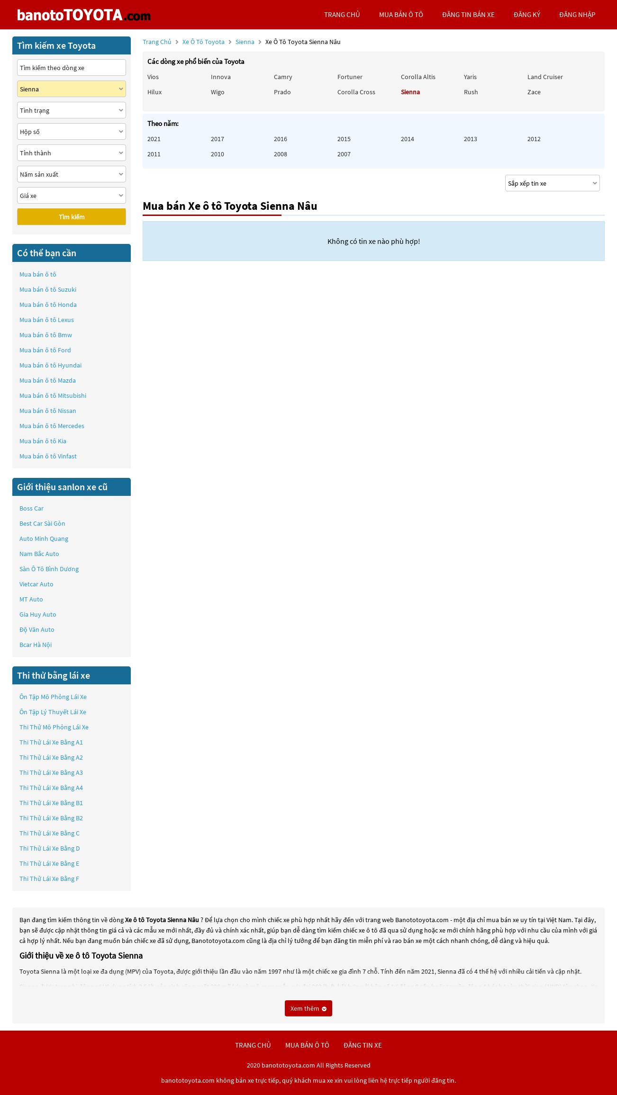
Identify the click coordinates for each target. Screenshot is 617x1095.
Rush (471, 92)
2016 (280, 139)
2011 (154, 154)
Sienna (246, 41)
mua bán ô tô (401, 14)
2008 (280, 154)
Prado (282, 92)
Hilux (154, 92)
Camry (283, 76)
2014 (407, 139)
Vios (153, 76)
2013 (470, 139)
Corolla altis (418, 76)
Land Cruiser (545, 76)
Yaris (470, 76)
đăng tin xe (363, 1045)
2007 (344, 154)
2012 (534, 139)
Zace (534, 92)
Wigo (218, 92)
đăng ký (527, 14)
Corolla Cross (356, 92)
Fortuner (350, 76)
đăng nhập (577, 14)
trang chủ (342, 14)
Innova (221, 76)
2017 (217, 139)
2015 (344, 139)
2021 (154, 139)
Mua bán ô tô (37, 274)
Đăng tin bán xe (468, 14)
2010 (217, 154)
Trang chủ (157, 41)
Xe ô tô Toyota (203, 41)
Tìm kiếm (72, 217)
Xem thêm (308, 1008)
